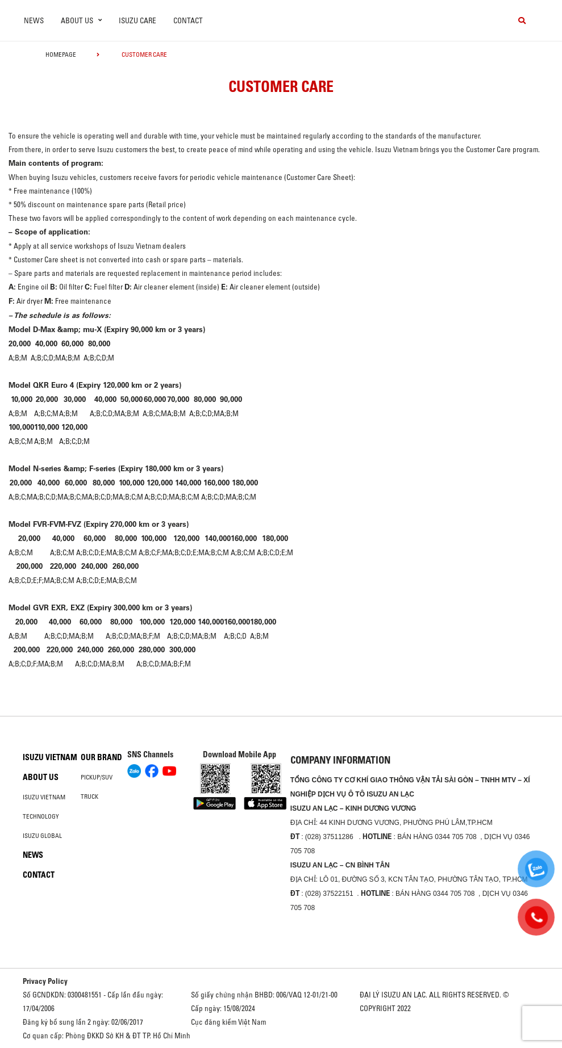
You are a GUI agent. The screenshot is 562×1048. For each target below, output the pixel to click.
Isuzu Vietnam (50, 757)
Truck (89, 796)
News (34, 20)
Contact (188, 20)
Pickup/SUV (97, 777)
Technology (41, 816)
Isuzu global (42, 836)
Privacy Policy (45, 981)
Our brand (101, 757)
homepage (60, 54)
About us (41, 777)
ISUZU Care (137, 20)
